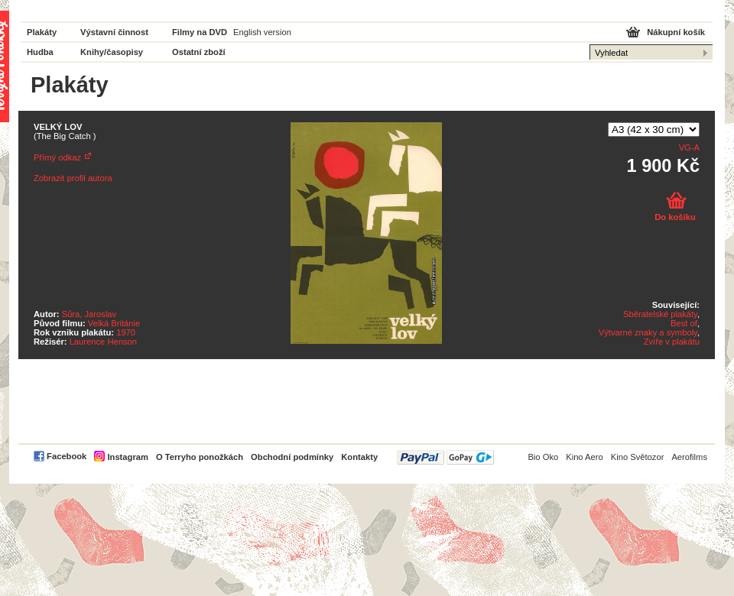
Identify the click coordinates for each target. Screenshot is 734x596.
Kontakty (359, 457)
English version (262, 32)
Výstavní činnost (114, 32)
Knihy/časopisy (111, 52)
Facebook (66, 456)
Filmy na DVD (199, 32)
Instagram (127, 457)
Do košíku (674, 217)
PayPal (445, 457)
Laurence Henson (103, 341)
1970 (125, 332)
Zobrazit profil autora (73, 178)
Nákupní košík (676, 32)
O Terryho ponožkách (199, 457)
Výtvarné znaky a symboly (648, 332)
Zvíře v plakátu (672, 341)
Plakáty (42, 32)
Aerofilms (689, 457)
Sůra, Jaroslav (89, 314)
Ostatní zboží (199, 52)
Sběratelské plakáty (660, 314)
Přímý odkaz (57, 157)
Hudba (40, 52)
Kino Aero (584, 457)
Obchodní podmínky (292, 457)
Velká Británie (114, 323)
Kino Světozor (637, 457)
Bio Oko (543, 457)
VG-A (689, 147)
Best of (684, 323)
